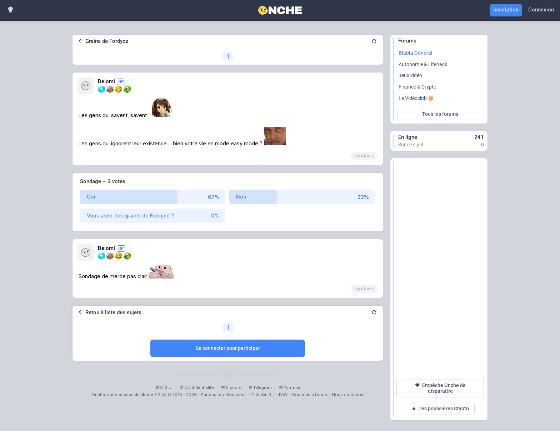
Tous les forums (440, 114)
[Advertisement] (440, 269)
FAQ (283, 394)
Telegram (260, 387)
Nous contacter (348, 394)
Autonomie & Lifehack (423, 64)
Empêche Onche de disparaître (440, 388)
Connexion (541, 9)
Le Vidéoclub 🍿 (416, 98)
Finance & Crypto (417, 87)
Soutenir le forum (309, 394)
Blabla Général (415, 53)
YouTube (289, 387)
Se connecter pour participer (228, 348)
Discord (231, 387)
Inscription (506, 9)
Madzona (236, 394)
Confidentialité (197, 387)
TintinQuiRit (262, 394)
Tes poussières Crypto (440, 409)
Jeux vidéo (410, 75)
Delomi (111, 82)
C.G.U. (163, 387)
